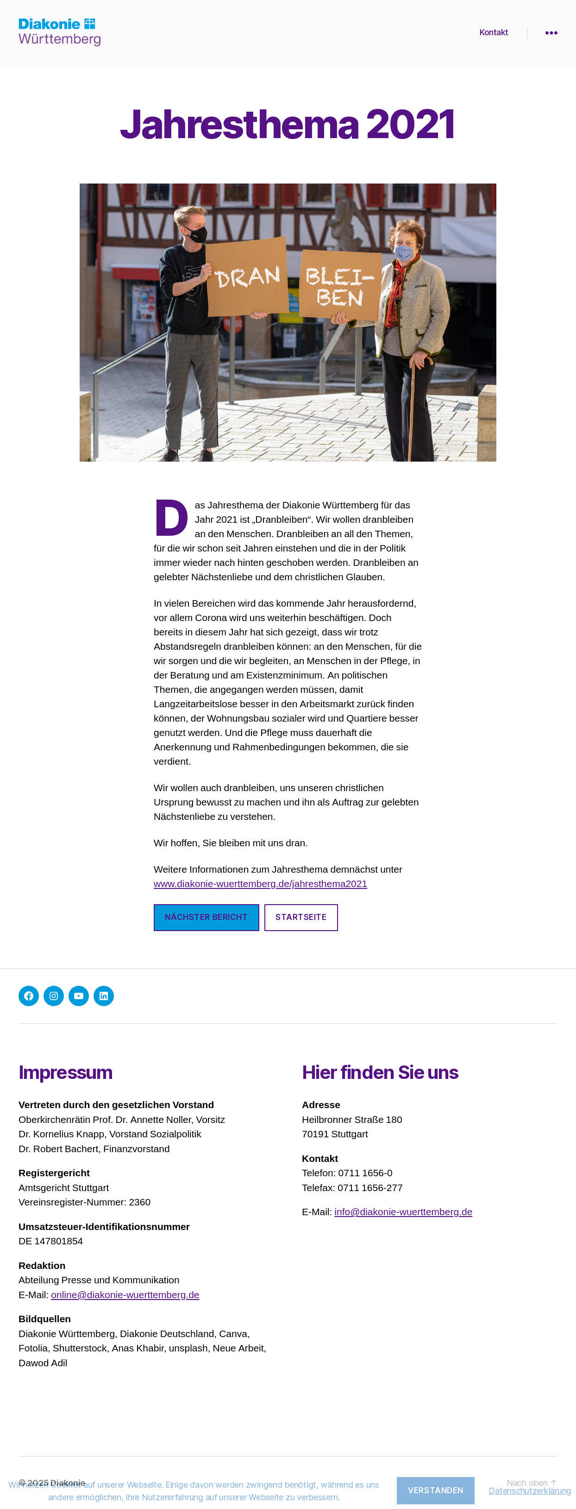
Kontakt (494, 32)
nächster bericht (206, 917)
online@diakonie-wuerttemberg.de (125, 1295)
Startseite (301, 917)
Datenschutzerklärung (529, 1491)
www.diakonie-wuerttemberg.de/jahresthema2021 (260, 884)
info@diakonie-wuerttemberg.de (403, 1212)
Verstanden (435, 1490)
